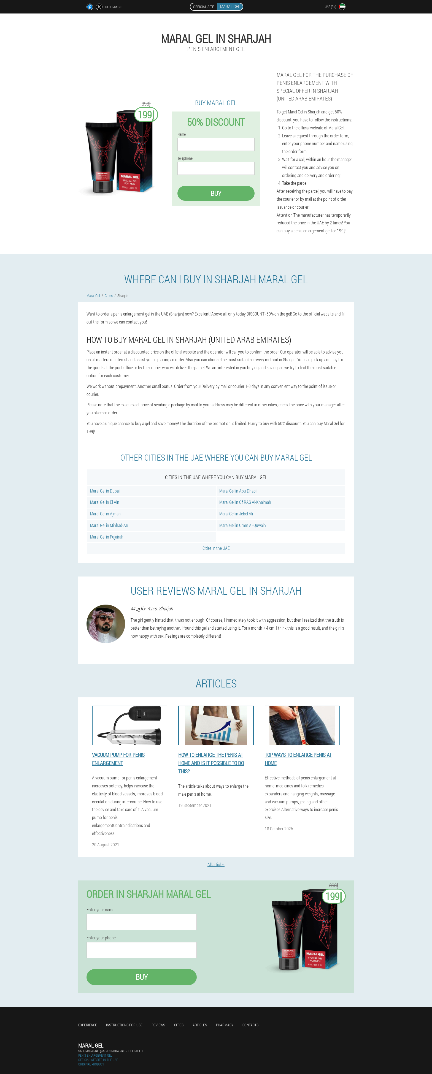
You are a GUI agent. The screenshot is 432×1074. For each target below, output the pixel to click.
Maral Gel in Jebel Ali (236, 513)
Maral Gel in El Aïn (104, 502)
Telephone (185, 158)
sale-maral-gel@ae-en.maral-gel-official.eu (110, 1051)
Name (181, 134)
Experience (87, 1024)
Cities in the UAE (216, 548)
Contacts (250, 1024)
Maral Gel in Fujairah (106, 537)
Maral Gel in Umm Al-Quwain (242, 525)
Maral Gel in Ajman (105, 513)
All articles (216, 864)
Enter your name (100, 909)
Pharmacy (224, 1024)
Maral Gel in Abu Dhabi (237, 491)
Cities (178, 1024)
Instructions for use (124, 1024)
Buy (216, 193)
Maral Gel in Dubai (105, 491)
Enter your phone (101, 938)
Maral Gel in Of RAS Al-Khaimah (245, 502)
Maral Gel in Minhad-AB (109, 525)
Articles (200, 1024)
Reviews (158, 1024)
